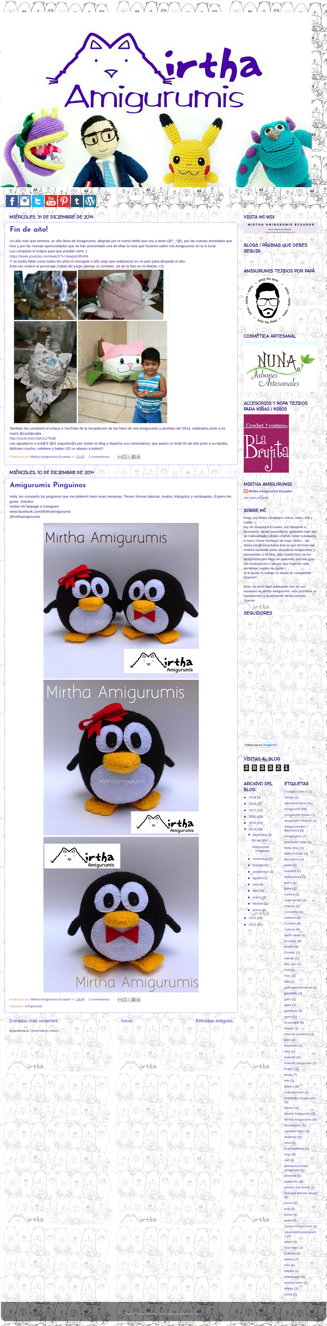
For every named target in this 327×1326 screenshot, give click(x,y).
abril (256, 891)
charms (289, 906)
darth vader (292, 935)
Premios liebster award (301, 1193)
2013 (253, 918)
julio (256, 884)
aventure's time (295, 842)
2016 (253, 816)
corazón (290, 917)
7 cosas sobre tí (295, 791)
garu (287, 999)
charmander (293, 900)
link (286, 1080)
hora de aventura (296, 1034)
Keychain (291, 1045)
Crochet (290, 923)
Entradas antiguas (214, 1020)
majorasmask (294, 1092)
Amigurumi (292, 809)
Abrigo (289, 797)
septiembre (261, 872)
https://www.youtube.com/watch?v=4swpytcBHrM (49, 256)
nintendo (290, 1137)
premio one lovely (297, 1187)
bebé (288, 865)
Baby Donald (293, 853)
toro (287, 1265)
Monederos (292, 1125)
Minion (289, 1108)
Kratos (289, 1069)
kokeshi (289, 1057)
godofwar (291, 1011)
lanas (288, 1075)
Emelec (289, 952)
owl (286, 1160)
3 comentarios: (100, 457)
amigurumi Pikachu (298, 820)
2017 (253, 810)
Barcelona (291, 859)
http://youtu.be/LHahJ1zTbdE (33, 438)
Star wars (291, 1247)
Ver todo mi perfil (256, 498)
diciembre (260, 835)
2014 (253, 829)
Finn (287, 976)
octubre (259, 865)
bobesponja (292, 877)
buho (288, 882)
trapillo (289, 1271)
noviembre (261, 859)
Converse (291, 912)
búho (288, 888)
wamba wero (293, 1282)
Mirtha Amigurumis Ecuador (270, 491)
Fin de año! (29, 230)
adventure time (295, 803)
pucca (288, 1203)
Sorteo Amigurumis (298, 1226)
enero (257, 910)
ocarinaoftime (294, 1148)
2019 (253, 797)
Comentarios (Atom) (44, 1031)
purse (288, 1214)
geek (287, 1005)
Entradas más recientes (33, 1020)
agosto (258, 878)
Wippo (288, 1288)
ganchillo (290, 993)
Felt (287, 970)
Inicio (126, 1020)
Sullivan (290, 1253)
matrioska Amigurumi (299, 1098)
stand (288, 1242)
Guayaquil (291, 1022)
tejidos (289, 1259)
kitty (287, 1051)
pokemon (291, 1181)
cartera (289, 894)
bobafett (290, 871)
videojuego (292, 1277)
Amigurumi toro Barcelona (295, 828)
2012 (253, 924)
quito (287, 1220)
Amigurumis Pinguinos (48, 485)
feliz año (290, 964)
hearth (288, 1028)
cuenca (289, 929)
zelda (288, 1294)
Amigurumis (33, 1006)
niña (287, 1143)
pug (287, 1209)
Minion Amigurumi (297, 1113)
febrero (258, 903)
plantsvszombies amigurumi (296, 1168)
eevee (288, 946)
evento (289, 958)
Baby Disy (291, 848)
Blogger (195, 1314)
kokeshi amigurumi (298, 1063)
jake (287, 1040)
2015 (253, 823)
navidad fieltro (294, 1131)
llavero (289, 1086)
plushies (290, 1175)
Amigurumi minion (297, 815)
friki (286, 981)
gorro (288, 1016)
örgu (287, 1154)
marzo (258, 897)
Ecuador (290, 941)
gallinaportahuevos (298, 987)
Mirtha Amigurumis (297, 1119)
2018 (253, 803)
